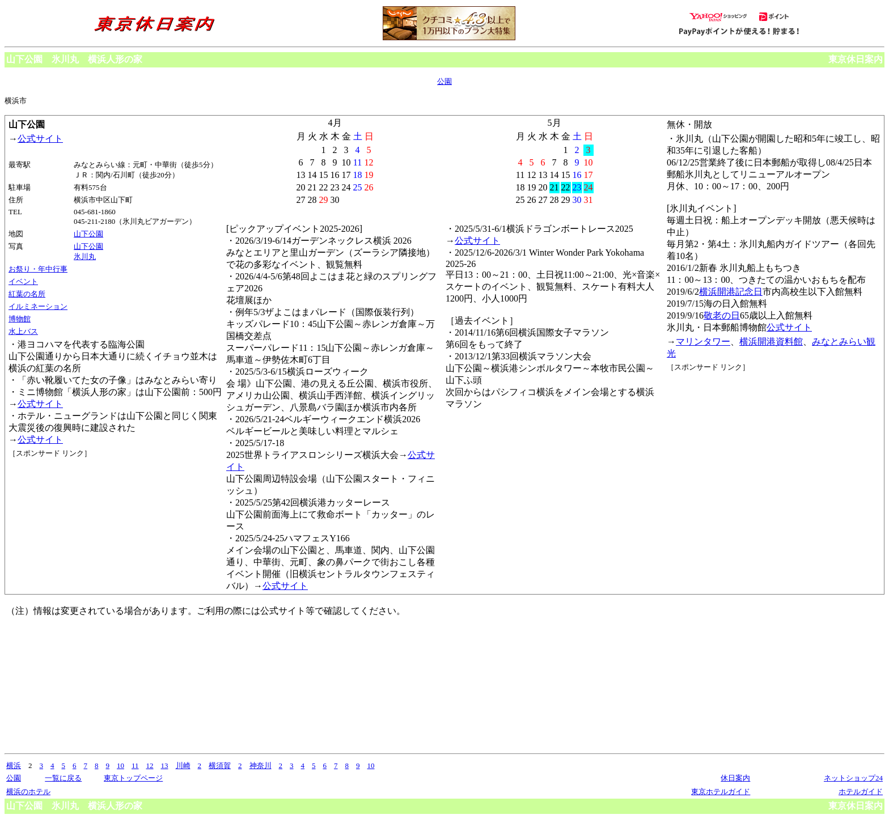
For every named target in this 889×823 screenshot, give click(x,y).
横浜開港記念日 (731, 291)
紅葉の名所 (27, 294)
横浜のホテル (28, 791)
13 (164, 765)
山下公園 (88, 234)
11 (135, 765)
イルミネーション (38, 306)
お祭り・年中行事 (38, 269)
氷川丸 (85, 256)
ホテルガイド (861, 791)
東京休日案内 (855, 59)
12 (150, 765)
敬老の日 (722, 315)
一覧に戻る (63, 778)
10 (120, 765)
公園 (444, 81)
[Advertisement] (60, 501)
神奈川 (260, 765)
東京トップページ (133, 778)
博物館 (20, 319)
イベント (23, 281)
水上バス (23, 331)
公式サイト (40, 138)
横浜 (13, 765)
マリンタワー (703, 341)
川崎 (183, 765)
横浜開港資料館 (771, 341)
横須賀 (220, 765)
